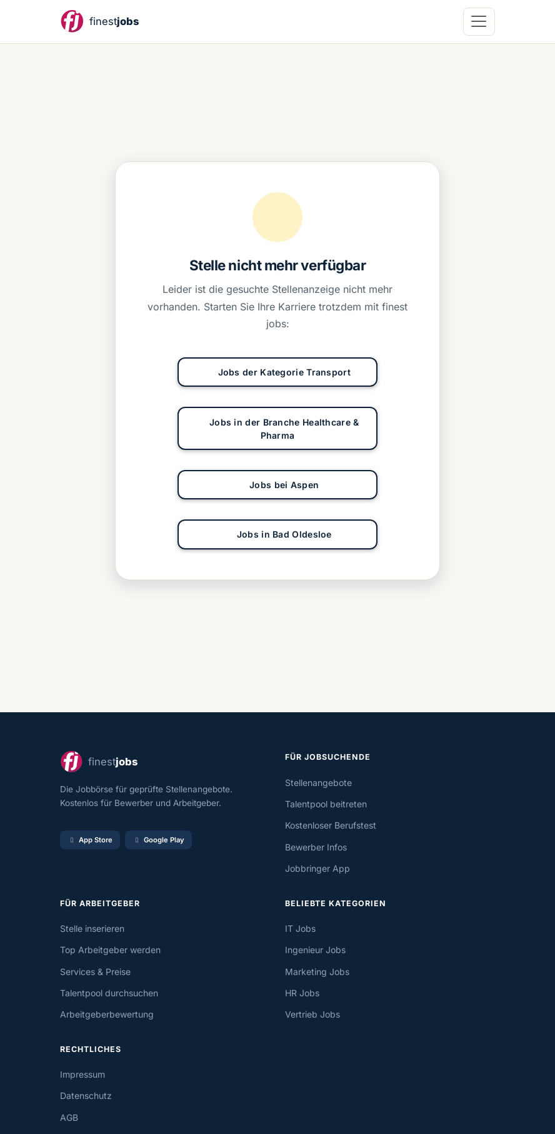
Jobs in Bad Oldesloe (277, 534)
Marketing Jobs (317, 971)
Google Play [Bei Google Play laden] (158, 839)
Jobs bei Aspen (277, 484)
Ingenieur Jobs (315, 949)
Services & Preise (95, 971)
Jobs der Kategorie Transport (277, 372)
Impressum (82, 1074)
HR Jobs (302, 993)
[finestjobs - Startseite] (99, 21)
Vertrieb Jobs (312, 1014)
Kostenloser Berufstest (330, 825)
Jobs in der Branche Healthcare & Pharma (277, 429)
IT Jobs (300, 928)
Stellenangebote (318, 782)
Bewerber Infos (316, 847)
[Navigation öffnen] (479, 22)
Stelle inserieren (92, 928)
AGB (69, 1117)
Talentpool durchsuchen (109, 993)
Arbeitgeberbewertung (107, 1014)
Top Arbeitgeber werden (110, 949)
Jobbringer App (317, 868)
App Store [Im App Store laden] (90, 839)
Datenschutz (86, 1095)
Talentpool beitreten (326, 804)
